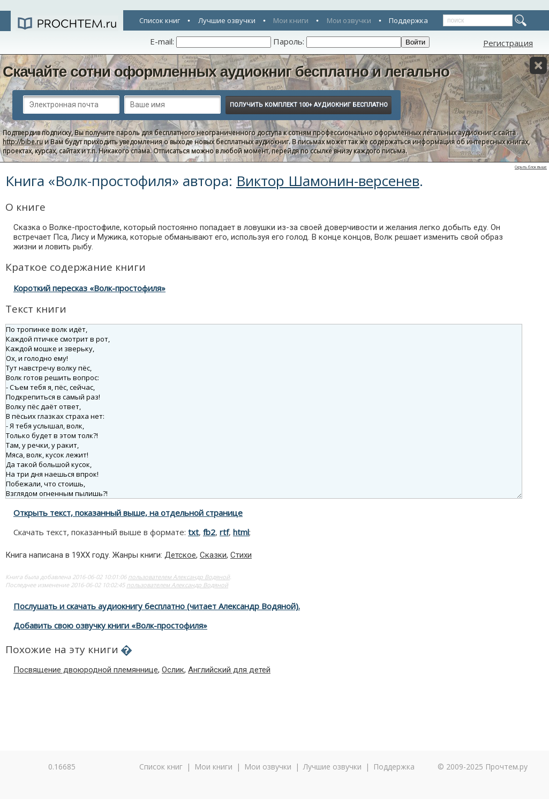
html (241, 532)
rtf (224, 532)
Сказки (213, 555)
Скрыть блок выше (531, 167)
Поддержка (408, 20)
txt (193, 532)
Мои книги (291, 20)
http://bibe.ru (23, 141)
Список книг (159, 20)
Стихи (241, 555)
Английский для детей (229, 670)
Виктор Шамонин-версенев (327, 180)
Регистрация (508, 43)
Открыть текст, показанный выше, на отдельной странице (128, 512)
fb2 (209, 532)
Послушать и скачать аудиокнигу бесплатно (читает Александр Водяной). (156, 606)
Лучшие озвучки (226, 20)
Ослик (173, 670)
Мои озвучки (349, 20)
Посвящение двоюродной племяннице (85, 670)
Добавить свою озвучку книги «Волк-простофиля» (110, 625)
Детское (180, 555)
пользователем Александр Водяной (179, 577)
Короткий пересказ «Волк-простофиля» (89, 288)
